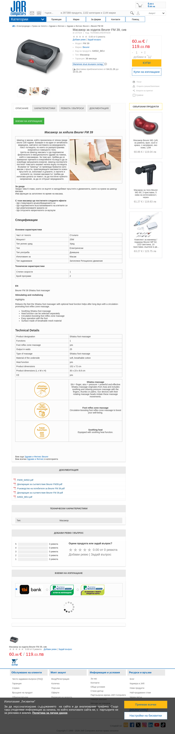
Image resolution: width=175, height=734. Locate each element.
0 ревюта (100, 36)
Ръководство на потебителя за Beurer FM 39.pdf (41, 488)
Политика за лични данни (49, 712)
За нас (94, 678)
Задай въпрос (94, 39)
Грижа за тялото (39, 26)
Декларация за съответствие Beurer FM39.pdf (39, 484)
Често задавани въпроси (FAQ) (27, 679)
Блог (132, 679)
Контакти (95, 683)
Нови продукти (137, 688)
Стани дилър (97, 691)
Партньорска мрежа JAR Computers (108, 695)
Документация (99, 108)
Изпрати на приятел (144, 91)
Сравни (139, 95)
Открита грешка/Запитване (148, 86)
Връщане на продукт (22, 692)
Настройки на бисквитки (146, 715)
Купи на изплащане (147, 71)
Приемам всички (145, 704)
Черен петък (136, 697)
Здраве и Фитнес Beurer (78, 26)
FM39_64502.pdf (25, 480)
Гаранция (16, 683)
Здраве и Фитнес (57, 26)
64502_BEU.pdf (24, 497)
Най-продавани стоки (140, 692)
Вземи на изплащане (29, 121)
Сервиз (15, 688)
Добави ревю (79, 39)
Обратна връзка (20, 697)
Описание (22, 108)
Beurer (86, 47)
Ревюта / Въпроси (72, 108)
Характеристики (44, 108)
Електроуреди (23, 26)
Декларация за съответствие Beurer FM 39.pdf (40, 493)
